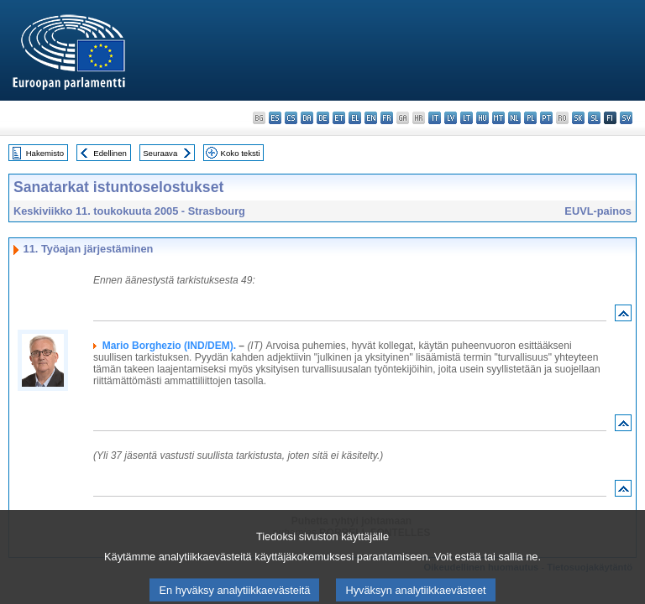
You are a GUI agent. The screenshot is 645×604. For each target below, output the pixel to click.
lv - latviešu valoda (450, 118)
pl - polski (530, 118)
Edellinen (109, 153)
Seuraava (160, 153)
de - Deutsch (323, 118)
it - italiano (434, 118)
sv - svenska (626, 118)
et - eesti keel (339, 118)
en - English (370, 118)
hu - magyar (482, 118)
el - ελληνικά (355, 118)
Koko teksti (240, 153)
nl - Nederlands (514, 118)
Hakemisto (45, 153)
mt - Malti (498, 118)
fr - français (386, 118)
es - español (275, 118)
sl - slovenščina (594, 118)
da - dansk (307, 118)
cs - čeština (291, 118)
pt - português (546, 118)
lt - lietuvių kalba (466, 118)
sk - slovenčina (578, 118)
